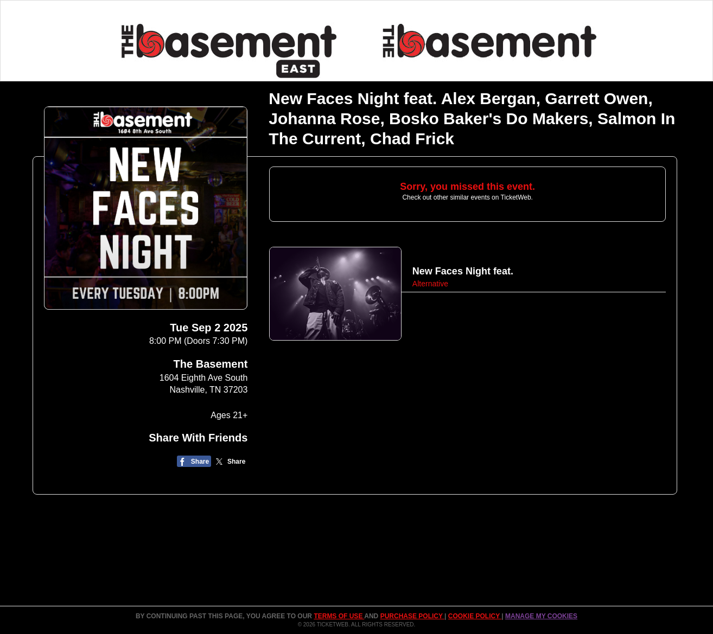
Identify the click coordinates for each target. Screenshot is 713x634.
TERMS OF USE (339, 616)
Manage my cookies (541, 616)
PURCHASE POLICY (412, 616)
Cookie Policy (474, 616)
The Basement (211, 364)
